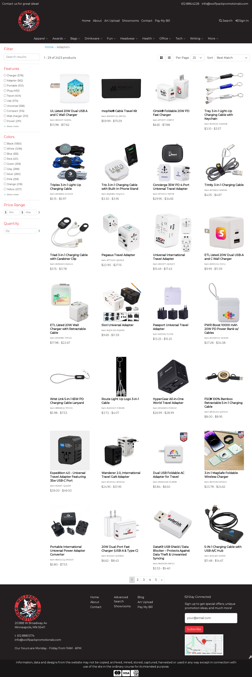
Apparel (41, 39)
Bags (75, 39)
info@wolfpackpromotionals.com (225, 3)
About (97, 20)
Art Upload (112, 20)
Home (86, 20)
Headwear (129, 39)
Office (165, 39)
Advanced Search (121, 599)
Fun (111, 39)
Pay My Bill (162, 20)
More (213, 39)
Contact (146, 20)
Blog (141, 597)
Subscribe (194, 629)
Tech (181, 39)
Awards (59, 39)
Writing (196, 39)
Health (148, 39)
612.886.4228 (190, 3)
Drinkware (93, 39)
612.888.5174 (25, 635)
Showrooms (130, 20)
